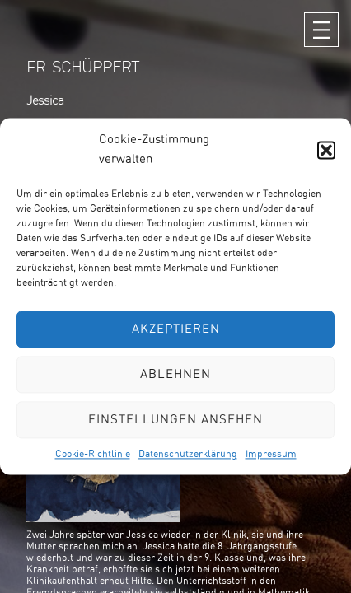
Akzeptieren (176, 329)
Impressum (271, 454)
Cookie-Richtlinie (92, 454)
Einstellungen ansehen (175, 419)
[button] (326, 150)
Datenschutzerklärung (187, 454)
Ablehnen (175, 374)
